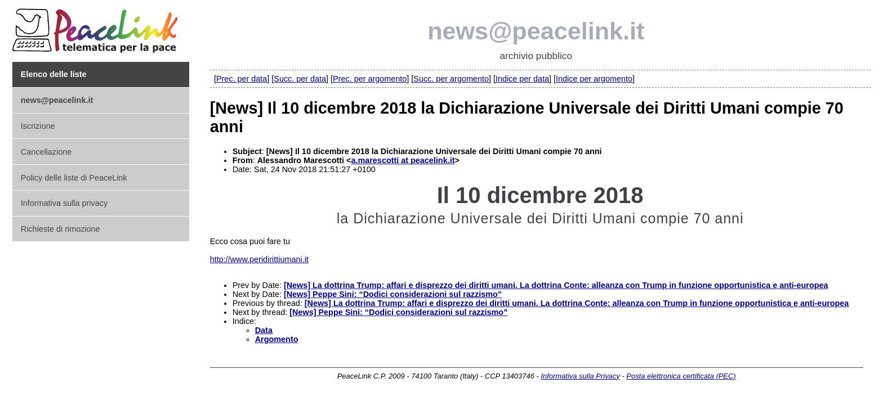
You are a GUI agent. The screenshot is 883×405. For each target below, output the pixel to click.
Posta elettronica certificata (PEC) (680, 376)
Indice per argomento (594, 78)
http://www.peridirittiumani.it (259, 259)
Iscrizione (38, 126)
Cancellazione (46, 151)
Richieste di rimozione (60, 228)
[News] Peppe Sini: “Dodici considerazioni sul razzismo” (393, 294)
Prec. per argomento (370, 78)
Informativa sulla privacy (64, 203)
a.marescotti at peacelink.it (402, 160)
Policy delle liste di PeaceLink (74, 177)
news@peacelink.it (535, 30)
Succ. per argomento (451, 78)
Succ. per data (300, 78)
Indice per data (522, 78)
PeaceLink (96, 27)
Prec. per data (241, 78)
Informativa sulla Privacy (580, 376)
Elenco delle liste (54, 74)
